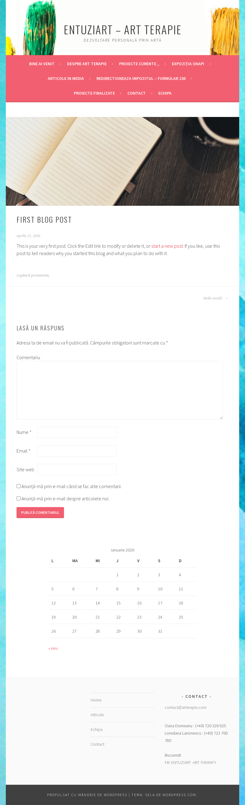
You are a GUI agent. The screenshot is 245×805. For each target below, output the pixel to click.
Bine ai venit (42, 63)
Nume (24, 432)
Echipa (165, 93)
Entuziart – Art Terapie (123, 29)
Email (24, 451)
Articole (97, 714)
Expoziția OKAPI (188, 63)
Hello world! (215, 298)
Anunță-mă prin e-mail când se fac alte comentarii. (71, 486)
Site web (25, 469)
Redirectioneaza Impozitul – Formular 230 (141, 78)
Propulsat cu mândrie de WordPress (87, 794)
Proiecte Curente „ (139, 63)
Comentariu (26, 357)
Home (96, 700)
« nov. (53, 648)
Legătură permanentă (32, 275)
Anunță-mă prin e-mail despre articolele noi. (65, 498)
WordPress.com (179, 794)
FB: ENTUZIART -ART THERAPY (190, 762)
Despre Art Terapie (87, 63)
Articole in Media (66, 78)
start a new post (167, 246)
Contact (136, 93)
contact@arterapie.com (185, 707)
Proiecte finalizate (94, 93)
